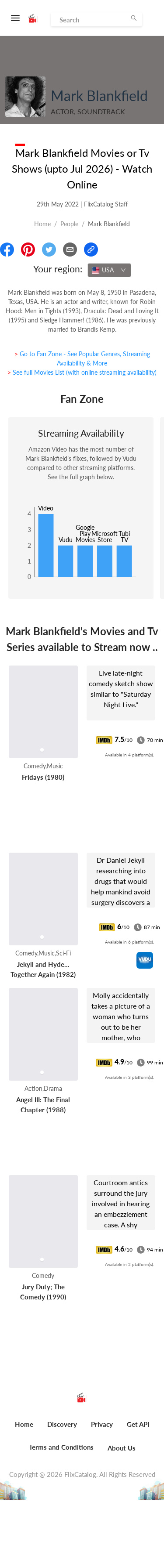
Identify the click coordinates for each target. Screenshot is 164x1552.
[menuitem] (24, 1429)
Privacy (102, 1424)
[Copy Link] (91, 249)
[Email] (70, 249)
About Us (122, 1448)
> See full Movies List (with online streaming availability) (82, 372)
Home (42, 224)
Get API (138, 1424)
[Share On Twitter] (49, 249)
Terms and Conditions (61, 1447)
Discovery (62, 1424)
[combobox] (109, 270)
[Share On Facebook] (7, 249)
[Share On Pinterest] (28, 249)
